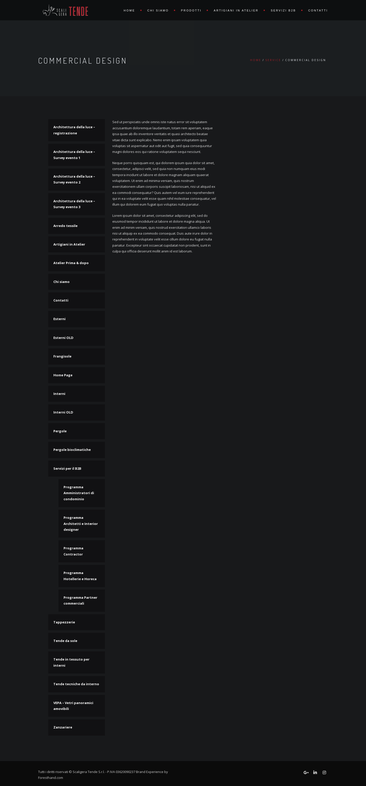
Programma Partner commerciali (80, 600)
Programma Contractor (73, 551)
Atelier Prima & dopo (71, 263)
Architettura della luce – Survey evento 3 (74, 204)
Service (273, 60)
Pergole (60, 431)
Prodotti (191, 10)
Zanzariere (62, 727)
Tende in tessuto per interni (71, 662)
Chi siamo (158, 10)
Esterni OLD (63, 337)
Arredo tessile (65, 225)
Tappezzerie (64, 622)
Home (129, 10)
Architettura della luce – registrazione (74, 130)
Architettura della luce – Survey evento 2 (74, 179)
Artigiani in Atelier (236, 10)
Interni (59, 393)
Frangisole (62, 356)
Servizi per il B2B (67, 468)
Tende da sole (65, 640)
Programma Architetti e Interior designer (81, 523)
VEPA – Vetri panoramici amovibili (73, 706)
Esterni (59, 319)
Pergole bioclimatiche (72, 449)
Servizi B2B (283, 10)
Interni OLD (63, 412)
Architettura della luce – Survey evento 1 (74, 154)
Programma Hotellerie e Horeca (80, 575)
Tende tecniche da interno (76, 684)
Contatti (318, 10)
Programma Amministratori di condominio (79, 493)
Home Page (62, 375)
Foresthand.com (50, 777)
